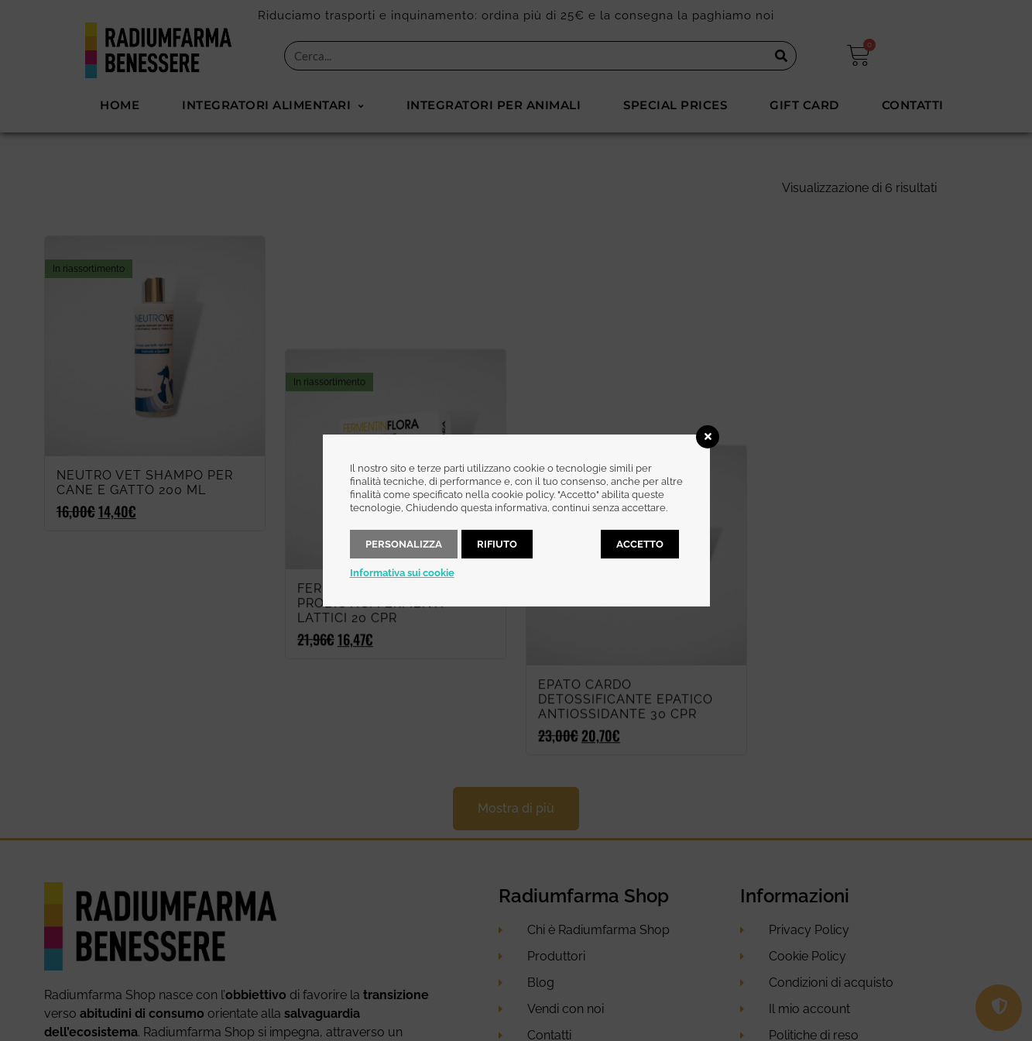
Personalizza (403, 544)
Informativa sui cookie (402, 573)
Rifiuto (497, 544)
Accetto (639, 544)
